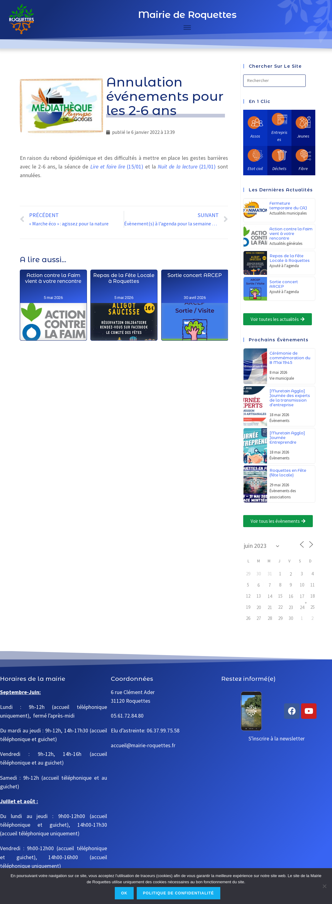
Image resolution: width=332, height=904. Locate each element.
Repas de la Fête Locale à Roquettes (124, 316)
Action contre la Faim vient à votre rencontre (53, 309)
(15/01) (116, 166)
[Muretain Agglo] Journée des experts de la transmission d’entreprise (289, 398)
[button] (277, 319)
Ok (124, 893)
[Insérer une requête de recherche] (274, 81)
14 (270, 596)
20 (259, 607)
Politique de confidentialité (178, 893)
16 (291, 596)
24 (302, 607)
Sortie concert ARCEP (194, 335)
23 (291, 607)
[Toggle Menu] (187, 27)
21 (270, 607)
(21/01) (186, 166)
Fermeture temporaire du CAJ (288, 205)
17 (302, 596)
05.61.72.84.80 (127, 715)
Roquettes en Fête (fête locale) (287, 472)
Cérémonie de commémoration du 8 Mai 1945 (289, 358)
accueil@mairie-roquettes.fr (143, 745)
